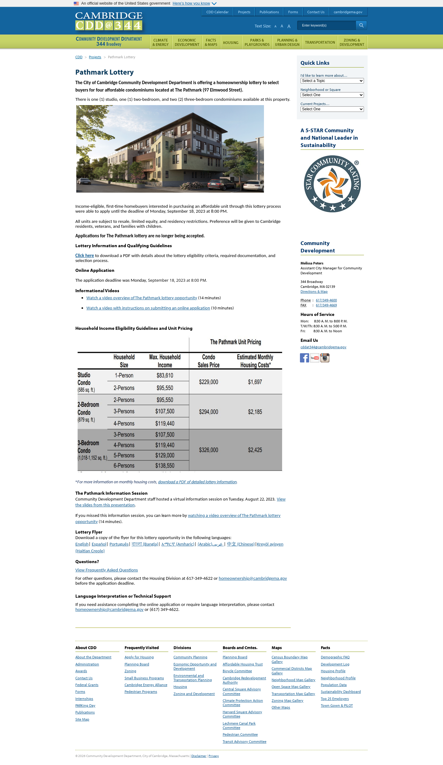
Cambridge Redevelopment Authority (244, 680)
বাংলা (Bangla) (145, 544)
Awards (81, 671)
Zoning (130, 671)
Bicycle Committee (237, 671)
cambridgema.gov (348, 12)
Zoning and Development (194, 694)
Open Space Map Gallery (291, 687)
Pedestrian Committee (240, 734)
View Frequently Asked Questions (106, 570)
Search (361, 25)
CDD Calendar (217, 12)
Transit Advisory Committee (244, 741)
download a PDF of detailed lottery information (197, 482)
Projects (95, 57)
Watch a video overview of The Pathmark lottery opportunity (141, 298)
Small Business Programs (144, 678)
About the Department (93, 657)
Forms (80, 691)
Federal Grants (86, 685)
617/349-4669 (326, 305)
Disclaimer (198, 756)
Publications (85, 712)
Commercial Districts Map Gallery (292, 670)
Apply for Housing (139, 657)
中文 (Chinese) (241, 544)
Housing (180, 687)
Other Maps (281, 707)
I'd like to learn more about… (324, 75)
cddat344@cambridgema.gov (323, 347)
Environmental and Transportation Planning (193, 677)
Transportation (319, 42)
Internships (84, 699)
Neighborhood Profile (338, 678)
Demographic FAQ (335, 657)
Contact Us (84, 678)
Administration (87, 664)
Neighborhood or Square (321, 89)
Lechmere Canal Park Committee (239, 725)
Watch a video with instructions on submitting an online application (148, 308)
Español (99, 544)
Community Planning (190, 657)
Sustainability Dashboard (341, 691)
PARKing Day (85, 705)
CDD (78, 57)
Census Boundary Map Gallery (290, 659)
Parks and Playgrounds (257, 42)
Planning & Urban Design (287, 42)
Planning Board (137, 664)
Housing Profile (333, 671)
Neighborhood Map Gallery (293, 680)
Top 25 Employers (335, 699)
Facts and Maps (211, 42)
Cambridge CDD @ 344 (111, 27)
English (82, 544)
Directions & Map (314, 291)
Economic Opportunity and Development (195, 666)
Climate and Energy (161, 42)
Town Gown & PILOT (337, 705)
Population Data (334, 685)
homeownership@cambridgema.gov (253, 578)
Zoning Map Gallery (287, 700)
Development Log (335, 664)
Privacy (214, 756)
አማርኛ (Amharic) (178, 544)
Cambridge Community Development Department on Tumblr (314, 357)
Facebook (304, 357)
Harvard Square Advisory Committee (242, 714)
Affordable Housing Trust (243, 664)
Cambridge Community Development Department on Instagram (324, 357)
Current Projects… (315, 103)
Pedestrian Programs (141, 691)
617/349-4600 (326, 300)
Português (119, 544)
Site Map (82, 719)
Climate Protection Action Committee (243, 702)
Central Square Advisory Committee (242, 691)
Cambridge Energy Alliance (146, 685)
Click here (84, 255)
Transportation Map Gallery (293, 694)
